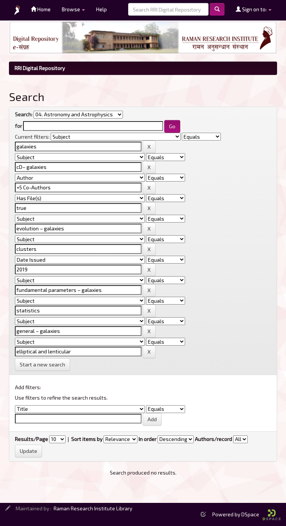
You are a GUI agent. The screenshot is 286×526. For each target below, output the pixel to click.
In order (147, 439)
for (18, 126)
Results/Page (31, 439)
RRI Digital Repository (40, 68)
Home (41, 9)
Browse (73, 9)
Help (101, 9)
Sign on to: (253, 9)
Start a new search (42, 364)
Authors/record (213, 439)
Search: (23, 114)
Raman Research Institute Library (93, 508)
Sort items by (86, 439)
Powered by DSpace (246, 514)
